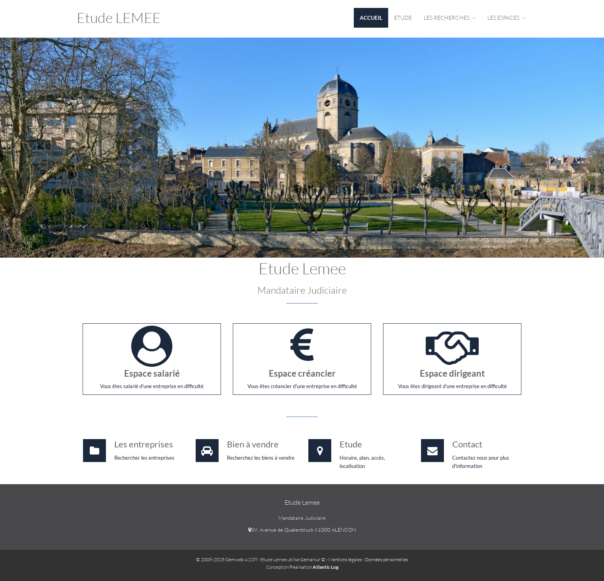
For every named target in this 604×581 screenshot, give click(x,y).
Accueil (371, 17)
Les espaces (506, 17)
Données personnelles (386, 559)
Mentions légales (345, 559)
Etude (403, 17)
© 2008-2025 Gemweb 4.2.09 (226, 559)
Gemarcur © (312, 559)
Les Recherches (450, 17)
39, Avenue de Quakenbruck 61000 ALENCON (302, 529)
